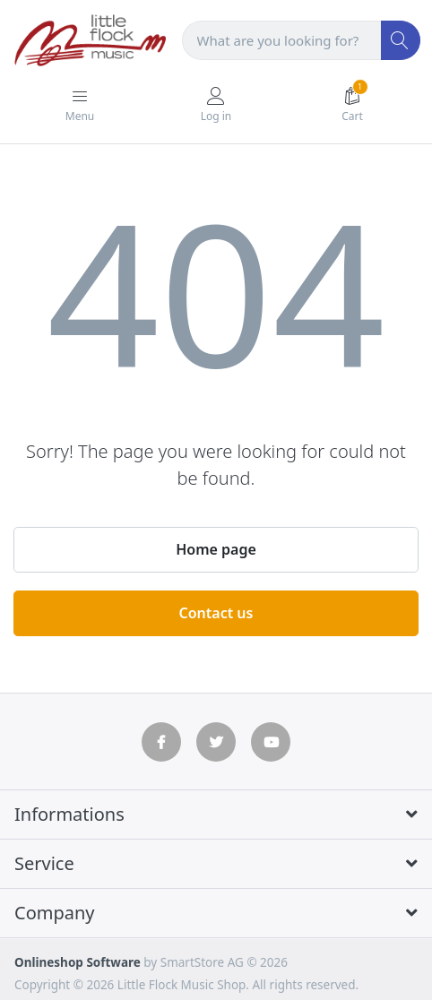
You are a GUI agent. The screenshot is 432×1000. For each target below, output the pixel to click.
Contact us (216, 613)
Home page (216, 549)
